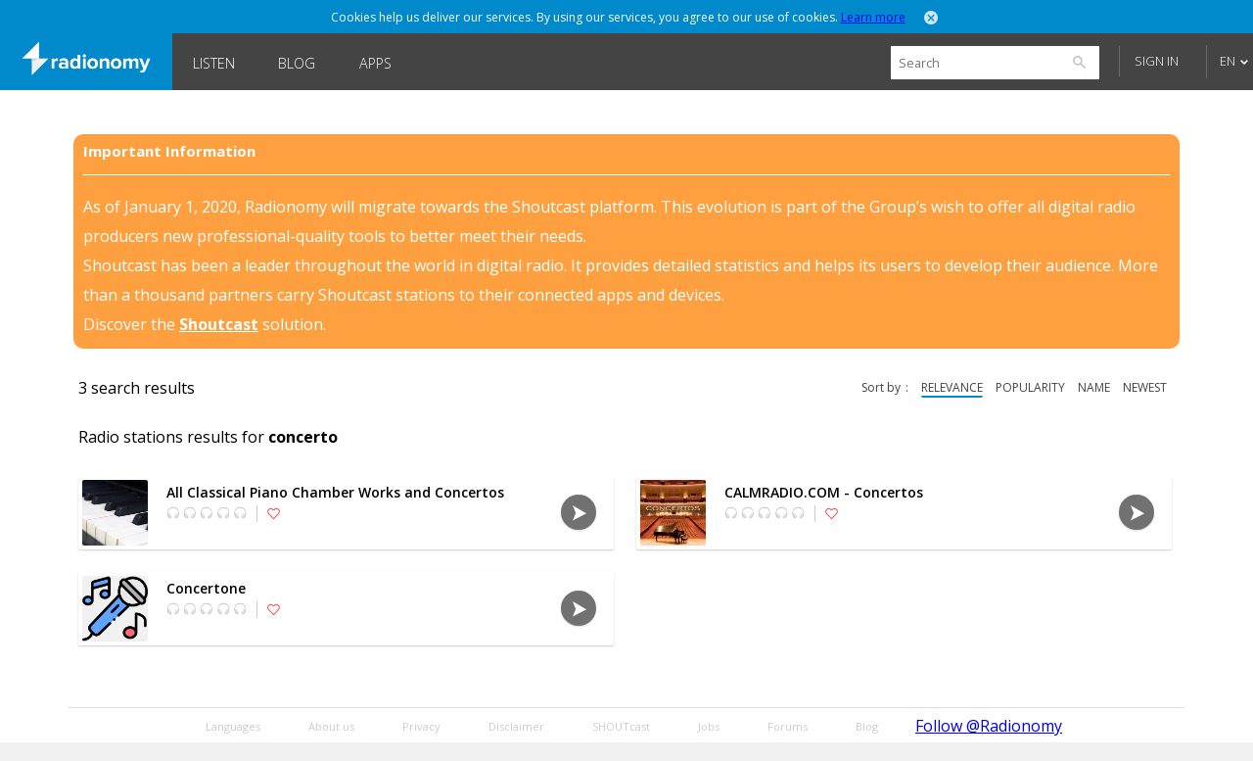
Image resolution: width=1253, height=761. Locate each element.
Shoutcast (218, 324)
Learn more (873, 17)
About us (331, 726)
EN (1227, 61)
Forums (787, 726)
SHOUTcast (621, 726)
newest (1145, 387)
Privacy (421, 726)
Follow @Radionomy (988, 726)
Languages (233, 726)
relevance (952, 387)
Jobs (708, 726)
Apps (375, 63)
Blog (296, 63)
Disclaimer (516, 726)
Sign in (1157, 61)
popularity (1030, 387)
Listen (214, 63)
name (1094, 387)
